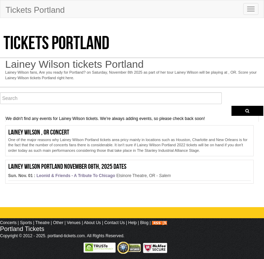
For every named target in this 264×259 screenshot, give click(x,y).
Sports (26, 222)
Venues (74, 222)
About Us (92, 222)
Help (132, 222)
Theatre (42, 222)
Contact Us (114, 222)
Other (58, 222)
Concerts (8, 222)
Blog (144, 222)
